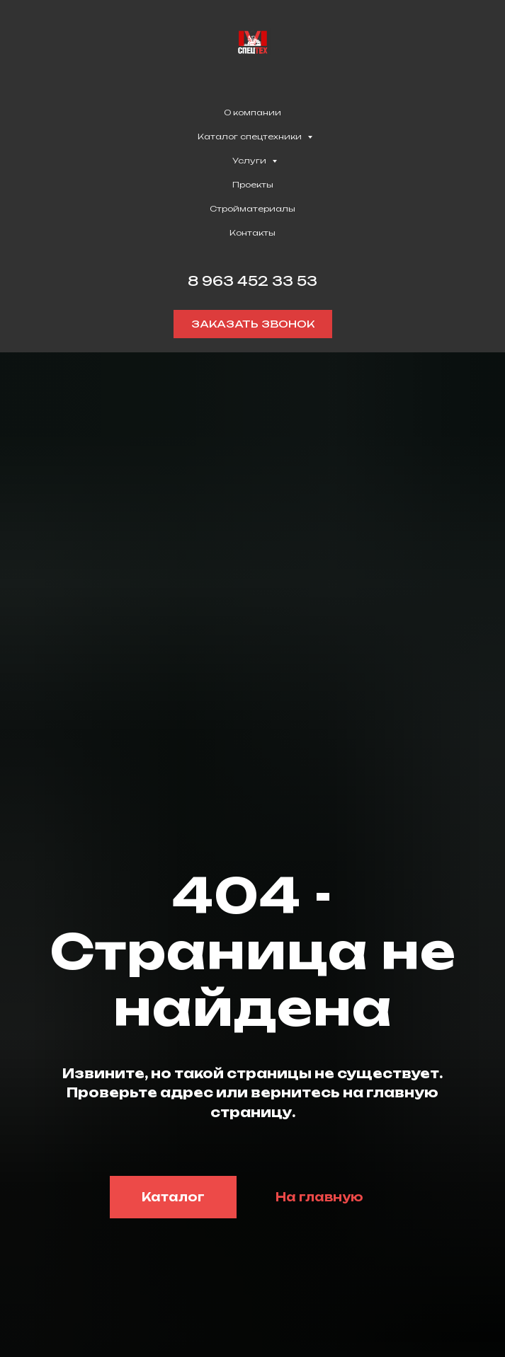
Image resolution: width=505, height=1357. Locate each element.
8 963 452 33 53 (252, 281)
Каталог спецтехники (251, 137)
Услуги (250, 161)
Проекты (252, 185)
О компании (252, 112)
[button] (253, 324)
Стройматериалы (252, 209)
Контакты (252, 233)
